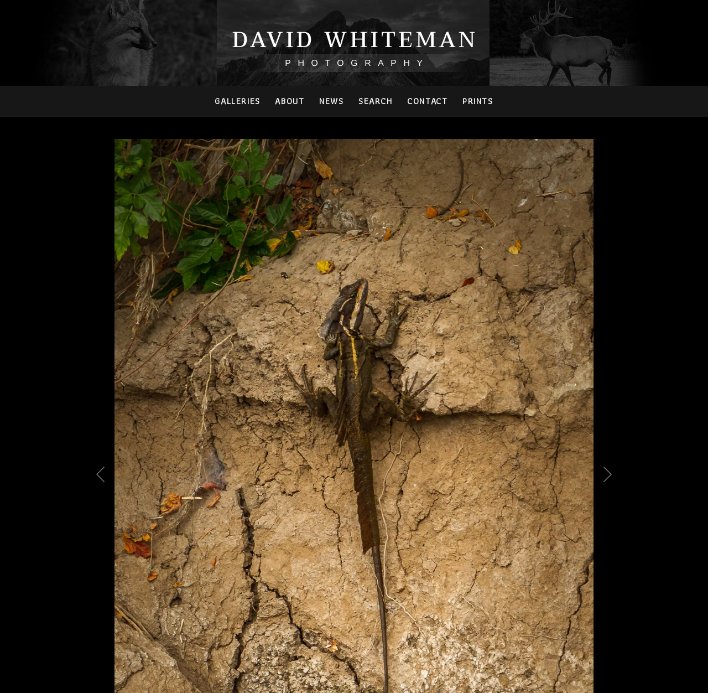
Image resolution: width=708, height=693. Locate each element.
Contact (427, 101)
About (289, 101)
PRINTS (477, 101)
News (331, 101)
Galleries (237, 101)
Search (375, 101)
